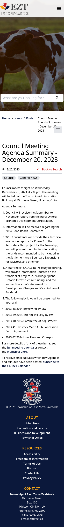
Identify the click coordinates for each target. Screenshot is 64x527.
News (18, 118)
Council (9, 178)
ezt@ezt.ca (36, 519)
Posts (29, 118)
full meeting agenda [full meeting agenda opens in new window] (20, 347)
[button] (32, 130)
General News (29, 178)
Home (6, 118)
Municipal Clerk (17, 351)
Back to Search (52, 169)
